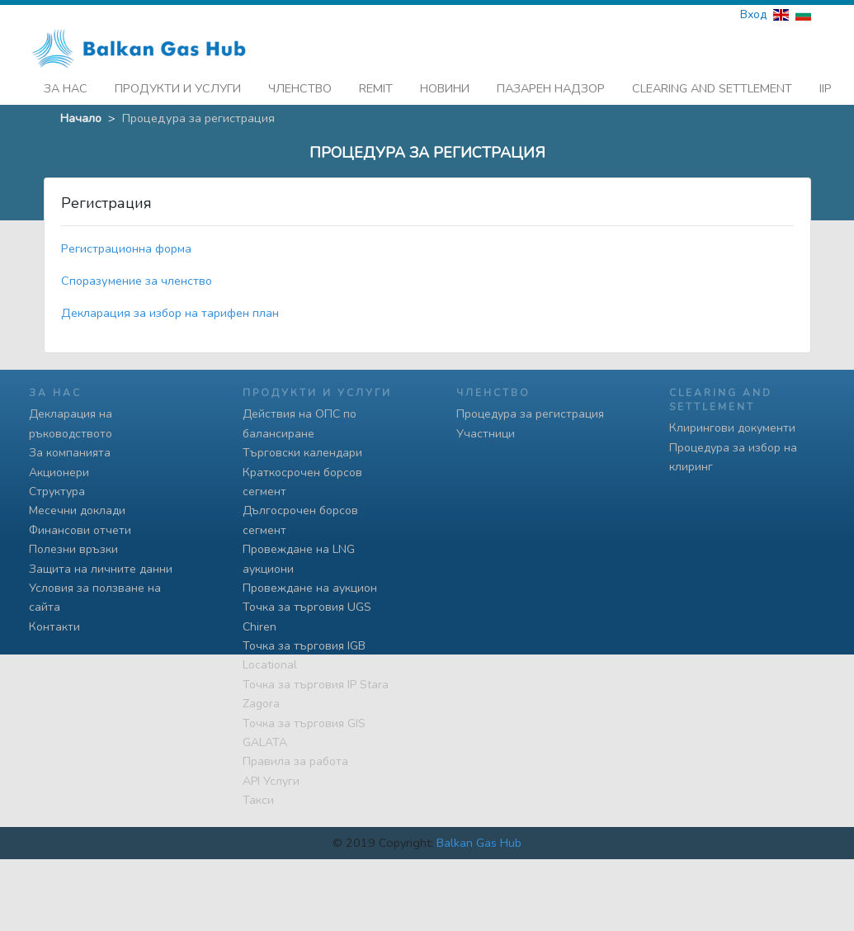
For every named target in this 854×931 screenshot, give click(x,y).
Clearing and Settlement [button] (712, 83)
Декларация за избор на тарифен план (170, 308)
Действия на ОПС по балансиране (299, 419)
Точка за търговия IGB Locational (304, 650)
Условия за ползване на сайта (95, 592)
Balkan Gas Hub (478, 837)
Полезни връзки (73, 544)
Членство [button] (300, 83)
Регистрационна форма (126, 244)
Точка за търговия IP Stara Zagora (316, 689)
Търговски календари (302, 448)
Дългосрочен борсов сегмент (300, 516)
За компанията (70, 448)
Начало (80, 113)
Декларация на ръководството (70, 419)
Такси (258, 795)
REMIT (376, 83)
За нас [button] (65, 83)
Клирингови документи (732, 424)
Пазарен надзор (551, 83)
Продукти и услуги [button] (178, 83)
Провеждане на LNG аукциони (299, 553)
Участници (485, 429)
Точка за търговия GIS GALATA (304, 728)
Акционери (59, 467)
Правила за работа (295, 757)
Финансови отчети (80, 525)
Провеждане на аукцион (310, 583)
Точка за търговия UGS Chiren (307, 612)
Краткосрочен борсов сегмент (302, 477)
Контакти (54, 622)
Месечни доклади (77, 506)
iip (825, 83)
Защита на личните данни (100, 564)
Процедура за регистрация (530, 410)
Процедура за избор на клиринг (733, 452)
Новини (444, 83)
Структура (57, 486)
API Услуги (271, 776)
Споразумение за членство (136, 276)
